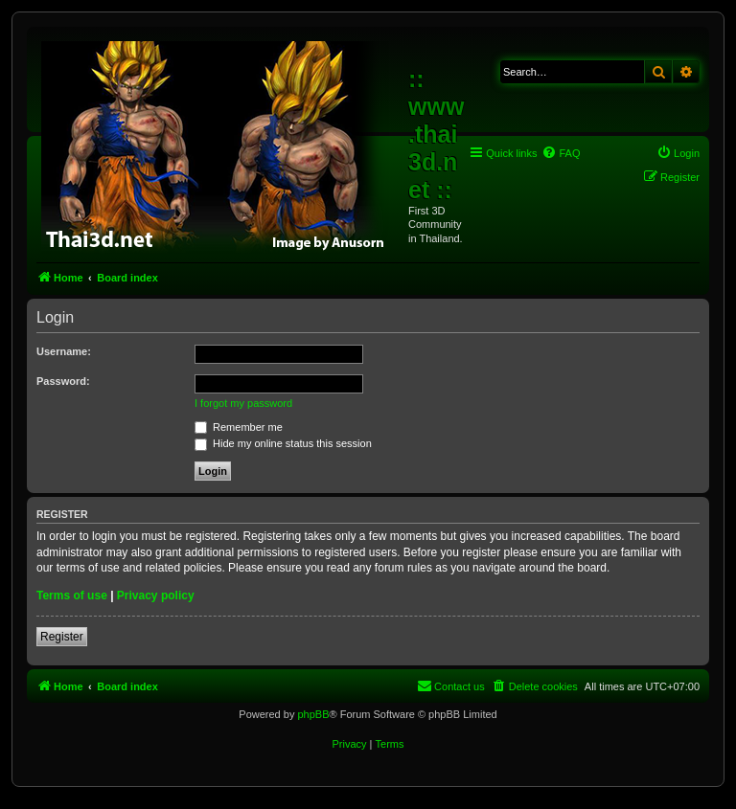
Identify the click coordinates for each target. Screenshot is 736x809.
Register (61, 636)
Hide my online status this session (283, 443)
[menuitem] (560, 153)
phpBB (313, 714)
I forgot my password (243, 403)
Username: (63, 351)
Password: (63, 381)
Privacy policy (156, 595)
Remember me (239, 427)
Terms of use (71, 595)
